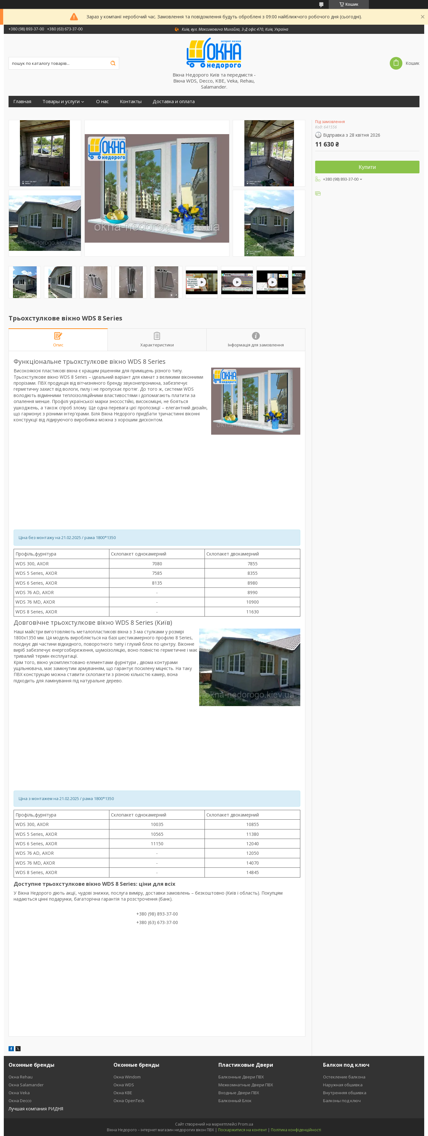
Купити (367, 167)
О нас (102, 101)
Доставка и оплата (174, 101)
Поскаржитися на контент (242, 1130)
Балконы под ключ (342, 1100)
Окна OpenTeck (128, 1100)
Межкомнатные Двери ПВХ (245, 1085)
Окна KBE (122, 1093)
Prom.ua (245, 1124)
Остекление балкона (344, 1077)
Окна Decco (20, 1100)
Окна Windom (127, 1077)
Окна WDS (123, 1085)
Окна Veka (19, 1093)
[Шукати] (113, 63)
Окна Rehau (21, 1077)
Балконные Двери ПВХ (241, 1077)
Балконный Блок (235, 1100)
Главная (22, 101)
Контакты (131, 101)
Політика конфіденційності (296, 1130)
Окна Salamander (26, 1085)
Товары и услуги (61, 101)
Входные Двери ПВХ (238, 1093)
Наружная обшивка (343, 1085)
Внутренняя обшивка (344, 1093)
